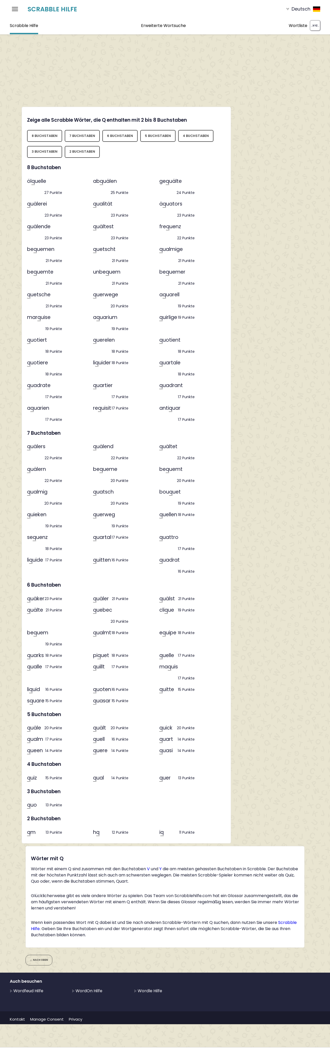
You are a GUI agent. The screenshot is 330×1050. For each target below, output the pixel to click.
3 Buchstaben (44, 151)
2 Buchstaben (82, 151)
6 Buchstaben (120, 136)
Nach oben (39, 960)
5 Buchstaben (158, 136)
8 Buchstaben (44, 136)
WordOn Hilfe (87, 991)
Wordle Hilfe (148, 991)
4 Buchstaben (196, 136)
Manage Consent (47, 1019)
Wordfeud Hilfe (26, 991)
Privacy (75, 1019)
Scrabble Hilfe (52, 9)
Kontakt (17, 1019)
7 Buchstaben (82, 136)
